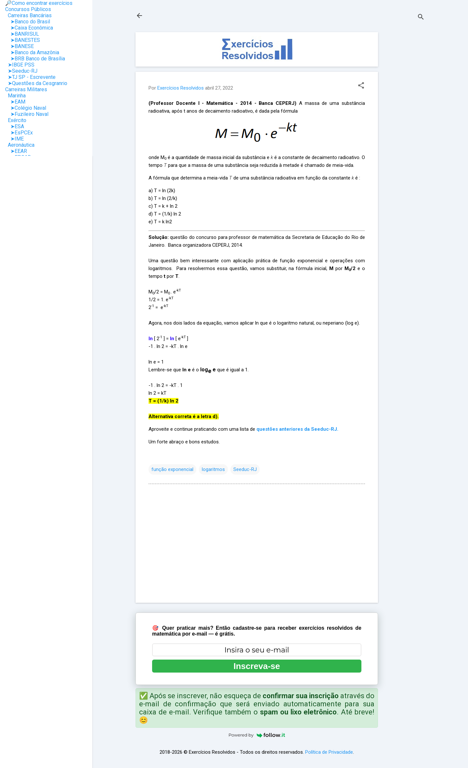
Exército (15, 120)
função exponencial (172, 469)
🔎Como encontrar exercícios (38, 3)
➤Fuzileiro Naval (26, 114)
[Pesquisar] (421, 18)
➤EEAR (16, 151)
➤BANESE (19, 46)
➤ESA (14, 126)
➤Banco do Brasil (27, 22)
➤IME (14, 139)
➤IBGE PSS (19, 65)
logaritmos (213, 469)
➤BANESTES (22, 40)
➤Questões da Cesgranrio (36, 83)
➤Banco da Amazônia (32, 52)
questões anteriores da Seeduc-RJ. (297, 429)
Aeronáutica (19, 145)
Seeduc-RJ (245, 469)
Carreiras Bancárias (28, 15)
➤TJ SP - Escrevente (30, 77)
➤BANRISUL (22, 34)
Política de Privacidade (329, 752)
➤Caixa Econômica (29, 28)
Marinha (15, 96)
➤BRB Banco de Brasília (35, 59)
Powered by (256, 734)
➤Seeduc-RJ (21, 71)
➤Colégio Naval (25, 108)
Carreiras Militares (26, 89)
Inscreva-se (256, 666)
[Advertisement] (404, 129)
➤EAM (15, 102)
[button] (361, 86)
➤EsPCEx (19, 133)
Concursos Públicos (28, 9)
